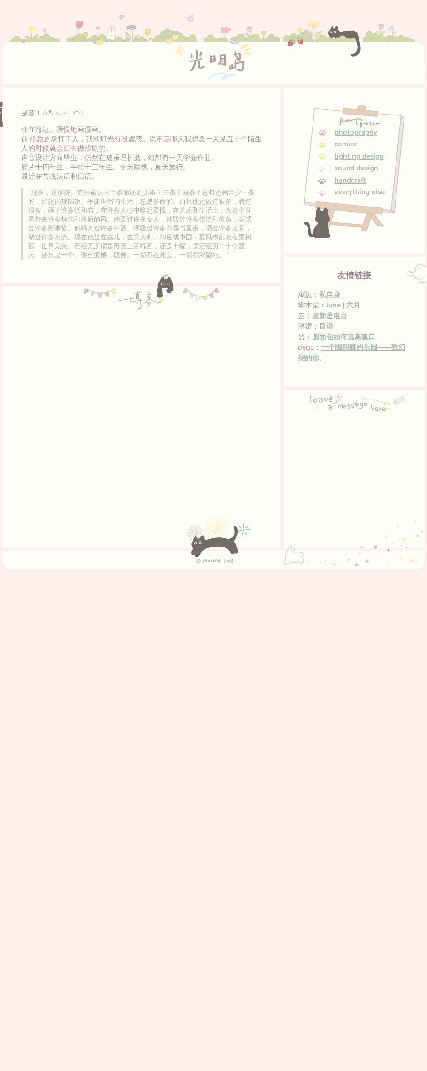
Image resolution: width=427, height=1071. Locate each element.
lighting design (359, 156)
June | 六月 (343, 305)
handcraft (350, 180)
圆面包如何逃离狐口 (343, 337)
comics (346, 144)
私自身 (329, 294)
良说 (326, 326)
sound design (356, 168)
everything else (360, 192)
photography (356, 132)
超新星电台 (329, 316)
